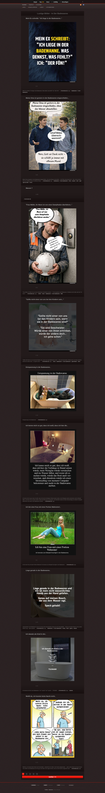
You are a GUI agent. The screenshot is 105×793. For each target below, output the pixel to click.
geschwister (74, 361)
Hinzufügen (64, 2)
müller (39, 293)
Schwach (31, 86)
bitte (62, 293)
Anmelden (24, 4)
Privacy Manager (57, 789)
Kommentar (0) (63, 90)
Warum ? (29, 188)
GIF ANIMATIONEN (50, 7)
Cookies (46, 789)
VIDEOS (41, 7)
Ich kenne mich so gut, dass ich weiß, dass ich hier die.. (47, 425)
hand (68, 628)
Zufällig (55, 2)
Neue (47, 2)
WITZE (23, 7)
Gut (26, 86)
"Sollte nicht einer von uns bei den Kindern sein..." (45, 299)
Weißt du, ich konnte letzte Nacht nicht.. (41, 696)
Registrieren (31, 4)
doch (79, 361)
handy (64, 628)
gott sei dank (25, 182)
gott (80, 180)
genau (71, 628)
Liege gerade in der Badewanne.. (38, 570)
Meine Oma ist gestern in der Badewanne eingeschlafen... (47, 98)
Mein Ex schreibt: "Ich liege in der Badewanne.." (44, 18)
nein (77, 180)
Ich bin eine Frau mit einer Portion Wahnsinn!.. (43, 507)
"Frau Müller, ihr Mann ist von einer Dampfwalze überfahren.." (49, 205)
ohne (70, 180)
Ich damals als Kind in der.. (36, 634)
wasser (73, 180)
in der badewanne (64, 180)
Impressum (51, 789)
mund (31, 182)
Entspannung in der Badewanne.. (38, 367)
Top (41, 2)
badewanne (74, 90)
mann (43, 293)
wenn (54, 361)
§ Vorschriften (38, 4)
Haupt (35, 2)
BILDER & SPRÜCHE (32, 7)
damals (71, 690)
